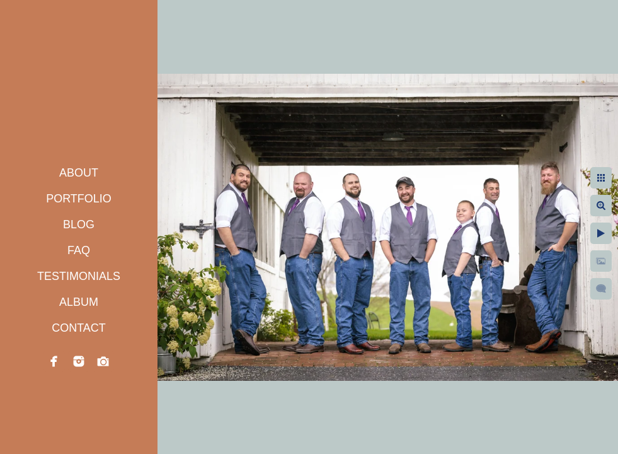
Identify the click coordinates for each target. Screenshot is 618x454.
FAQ (78, 250)
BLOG (78, 224)
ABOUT (78, 172)
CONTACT (79, 328)
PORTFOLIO (79, 198)
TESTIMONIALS (78, 276)
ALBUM (78, 302)
